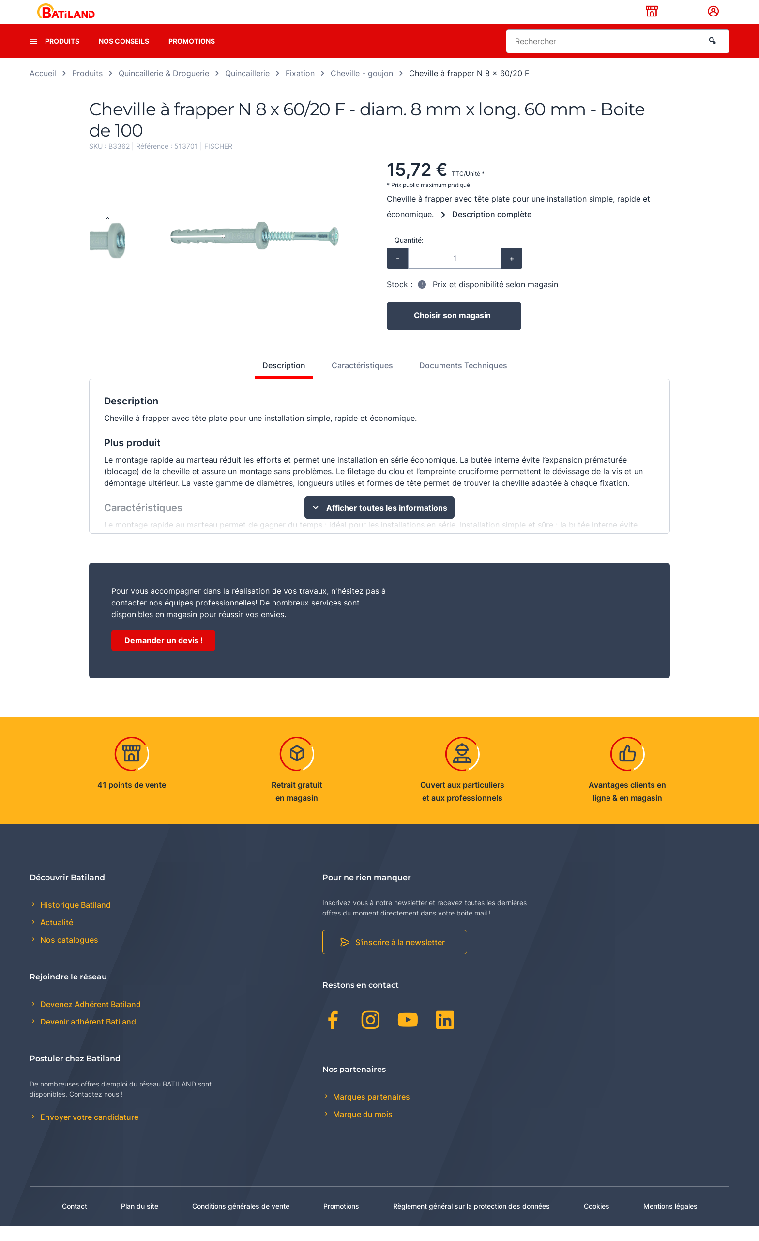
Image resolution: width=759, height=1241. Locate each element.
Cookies (596, 1221)
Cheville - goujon (362, 88)
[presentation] (33, 56)
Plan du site (139, 1221)
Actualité (55, 938)
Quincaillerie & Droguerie (164, 88)
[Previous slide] (107, 234)
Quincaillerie (247, 88)
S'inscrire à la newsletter (400, 957)
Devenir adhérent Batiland (87, 1037)
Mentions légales (670, 1221)
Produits (62, 56)
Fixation (300, 88)
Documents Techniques (463, 380)
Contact (74, 1221)
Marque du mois (362, 1129)
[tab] (278, 384)
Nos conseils (124, 56)
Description (283, 380)
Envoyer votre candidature (88, 1132)
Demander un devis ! (163, 655)
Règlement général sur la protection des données (471, 1221)
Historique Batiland (74, 920)
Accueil (43, 88)
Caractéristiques (362, 380)
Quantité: (409, 255)
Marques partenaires (370, 1112)
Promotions (191, 56)
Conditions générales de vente (240, 1221)
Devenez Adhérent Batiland (89, 1019)
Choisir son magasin (452, 331)
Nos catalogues (68, 955)
